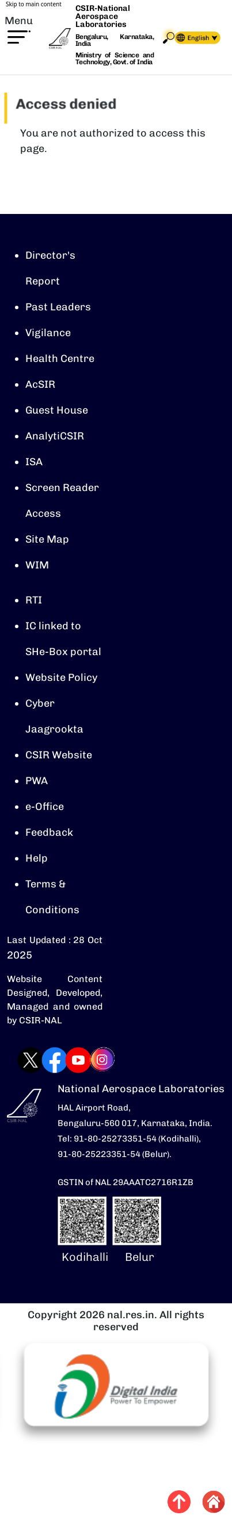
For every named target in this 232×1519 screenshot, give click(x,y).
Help (36, 858)
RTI (33, 600)
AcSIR (40, 384)
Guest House (56, 410)
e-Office (44, 806)
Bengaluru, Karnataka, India (114, 40)
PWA (36, 780)
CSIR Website (58, 755)
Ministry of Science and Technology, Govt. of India (114, 58)
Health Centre (59, 358)
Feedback (49, 832)
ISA (34, 461)
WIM (37, 565)
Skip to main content (34, 4)
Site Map (47, 539)
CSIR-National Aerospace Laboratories (102, 16)
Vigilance (48, 332)
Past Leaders (58, 307)
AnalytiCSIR (54, 436)
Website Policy (61, 677)
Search (168, 37)
